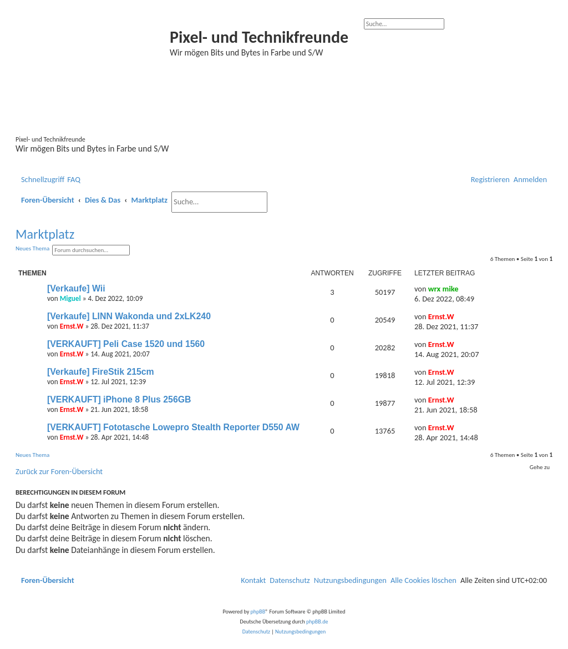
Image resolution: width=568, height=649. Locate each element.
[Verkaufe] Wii (76, 288)
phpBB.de (317, 621)
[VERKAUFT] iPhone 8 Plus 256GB (119, 399)
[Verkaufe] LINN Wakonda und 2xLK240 (129, 316)
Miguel (70, 298)
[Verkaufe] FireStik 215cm (100, 371)
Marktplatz (45, 234)
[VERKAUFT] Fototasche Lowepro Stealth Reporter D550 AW (173, 427)
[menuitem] (73, 180)
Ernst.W (72, 326)
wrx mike (443, 289)
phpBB (258, 611)
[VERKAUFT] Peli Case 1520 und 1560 (126, 344)
